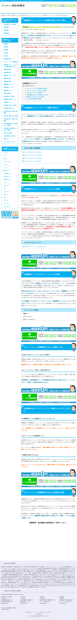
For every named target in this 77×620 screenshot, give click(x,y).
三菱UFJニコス (7, 179)
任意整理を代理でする (9, 108)
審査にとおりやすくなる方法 (35, 96)
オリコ (5, 182)
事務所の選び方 (7, 93)
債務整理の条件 (7, 72)
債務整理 (6, 44)
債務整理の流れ (7, 78)
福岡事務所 (6, 30)
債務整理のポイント (15, 11)
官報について (7, 139)
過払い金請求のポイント (30, 11)
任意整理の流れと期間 (9, 96)
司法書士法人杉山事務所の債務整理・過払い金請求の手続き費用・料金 (44, 11)
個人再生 (6, 55)
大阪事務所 (6, 27)
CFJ (5, 188)
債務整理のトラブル (8, 87)
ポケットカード (7, 206)
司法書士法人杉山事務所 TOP (4, 11)
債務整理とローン (8, 90)
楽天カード (6, 170)
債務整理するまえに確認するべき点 (37, 94)
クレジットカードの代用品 (35, 92)
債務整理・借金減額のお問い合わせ (49, 549)
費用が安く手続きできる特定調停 (32, 155)
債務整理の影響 (7, 69)
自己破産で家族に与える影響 (10, 116)
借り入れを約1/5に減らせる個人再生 (33, 158)
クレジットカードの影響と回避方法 (37, 88)
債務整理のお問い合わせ (68, 11)
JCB (5, 197)
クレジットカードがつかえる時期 (36, 90)
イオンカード (7, 191)
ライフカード (7, 185)
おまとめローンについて (9, 141)
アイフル (6, 152)
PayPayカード (7, 176)
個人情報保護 (38, 614)
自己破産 (6, 53)
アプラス (6, 200)
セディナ (6, 194)
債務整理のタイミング (9, 84)
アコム (5, 155)
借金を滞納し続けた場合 (9, 136)
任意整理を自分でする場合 (10, 105)
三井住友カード (7, 173)
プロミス (6, 164)
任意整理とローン (8, 102)
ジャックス (6, 203)
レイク (5, 167)
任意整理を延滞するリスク (10, 99)
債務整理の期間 (7, 81)
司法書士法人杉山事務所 (37, 615)
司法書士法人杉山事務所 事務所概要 (56, 11)
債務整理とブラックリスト (10, 75)
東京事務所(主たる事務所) (10, 24)
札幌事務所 (6, 33)
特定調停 (6, 49)
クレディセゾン (7, 161)
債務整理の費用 (7, 59)
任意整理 (6, 47)
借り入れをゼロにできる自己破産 (32, 161)
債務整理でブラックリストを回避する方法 (35, 246)
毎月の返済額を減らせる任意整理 (32, 152)
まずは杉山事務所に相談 (34, 98)
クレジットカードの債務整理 (10, 61)
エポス (5, 158)
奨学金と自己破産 (8, 133)
